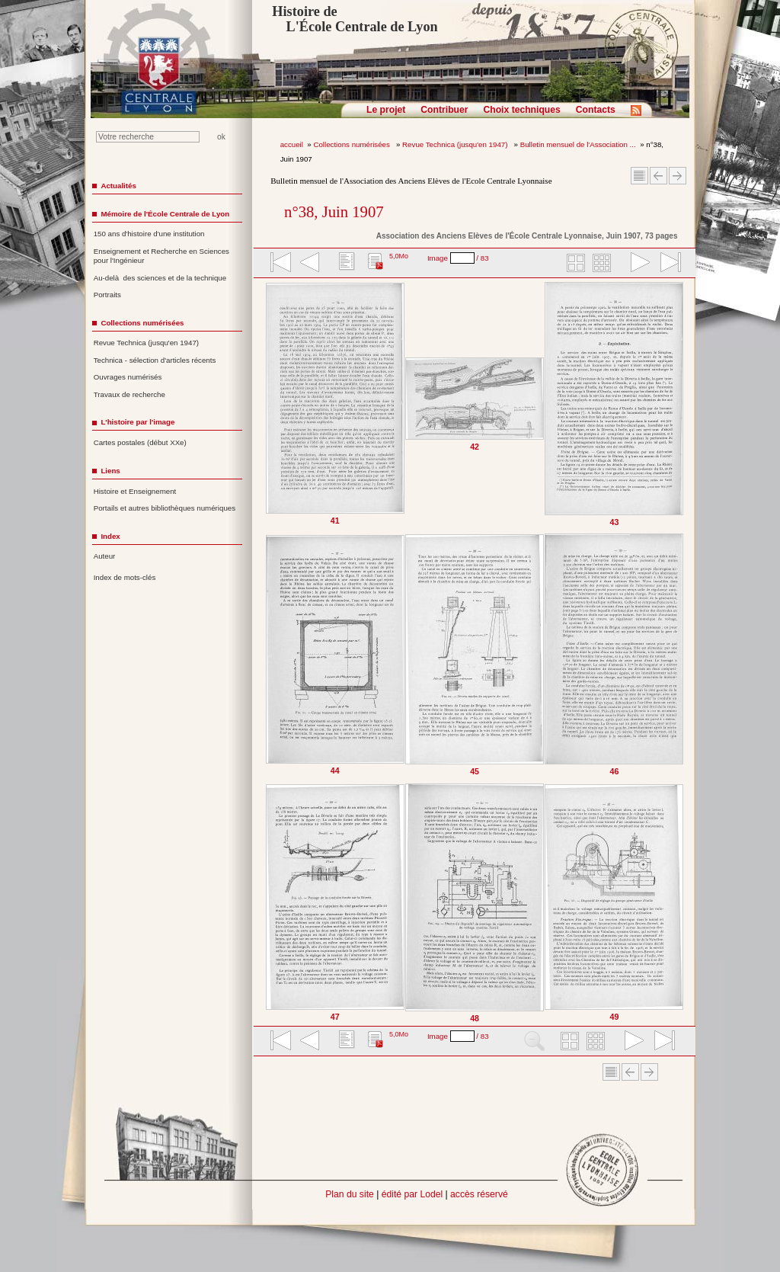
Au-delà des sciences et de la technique (160, 278)
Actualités (118, 185)
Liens (110, 470)
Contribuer (444, 109)
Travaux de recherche (129, 394)
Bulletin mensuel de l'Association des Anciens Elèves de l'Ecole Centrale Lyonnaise (410, 180)
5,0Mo (398, 256)
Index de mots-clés (125, 577)
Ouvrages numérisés (128, 377)
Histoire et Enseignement (135, 491)
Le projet (385, 109)
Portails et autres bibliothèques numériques (164, 508)
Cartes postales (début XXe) (140, 442)
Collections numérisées (352, 144)
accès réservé (479, 1194)
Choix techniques (521, 109)
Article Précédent (658, 175)
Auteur (105, 556)
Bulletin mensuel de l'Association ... (578, 144)
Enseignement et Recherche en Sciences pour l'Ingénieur (161, 256)
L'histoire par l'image (137, 422)
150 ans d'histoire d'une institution (149, 233)
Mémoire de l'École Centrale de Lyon (165, 214)
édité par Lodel (412, 1194)
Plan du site (349, 1194)
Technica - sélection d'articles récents (155, 360)
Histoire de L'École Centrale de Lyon (354, 19)
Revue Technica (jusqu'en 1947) (456, 144)
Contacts (595, 109)
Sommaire (639, 175)
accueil (291, 144)
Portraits (107, 294)
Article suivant (677, 175)
